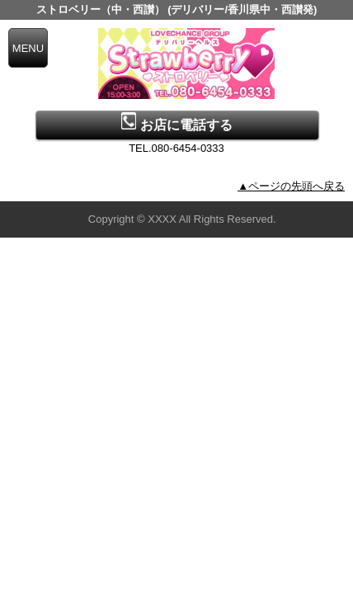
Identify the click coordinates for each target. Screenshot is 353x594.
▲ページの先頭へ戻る (291, 186)
